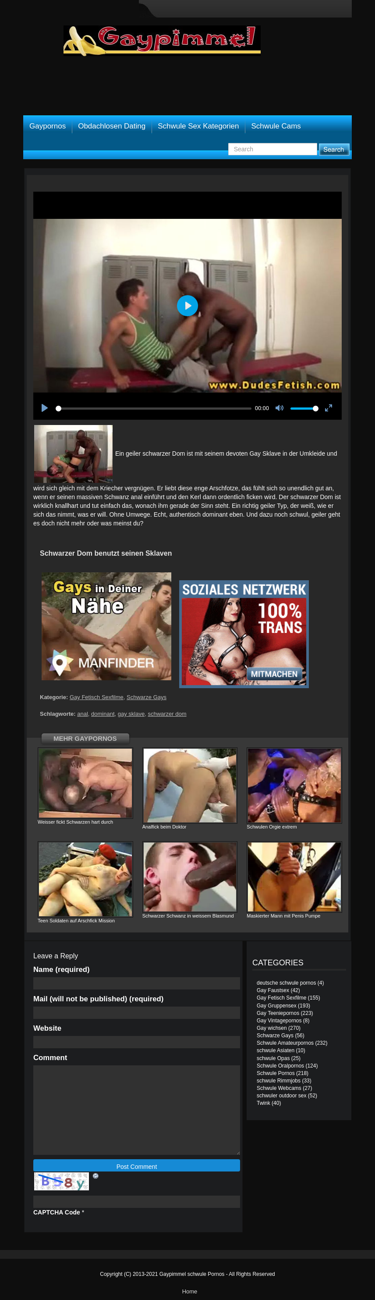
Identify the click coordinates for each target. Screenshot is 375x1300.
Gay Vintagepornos (279, 1021)
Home (190, 1291)
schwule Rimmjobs (279, 1081)
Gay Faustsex (273, 990)
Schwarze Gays (146, 697)
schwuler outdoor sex (281, 1096)
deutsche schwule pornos (286, 983)
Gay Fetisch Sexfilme (97, 697)
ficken (254, 496)
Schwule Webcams (279, 1088)
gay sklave (131, 714)
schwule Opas (273, 1058)
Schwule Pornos (276, 1073)
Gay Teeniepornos (278, 1013)
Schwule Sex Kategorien (198, 126)
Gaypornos (47, 126)
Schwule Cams (276, 126)
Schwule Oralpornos (280, 1066)
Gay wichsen (272, 1028)
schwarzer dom (167, 714)
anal (82, 714)
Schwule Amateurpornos (285, 1043)
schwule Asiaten (275, 1050)
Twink (263, 1103)
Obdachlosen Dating (111, 126)
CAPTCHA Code (56, 1212)
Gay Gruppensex (277, 1006)
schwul (298, 514)
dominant (102, 714)
